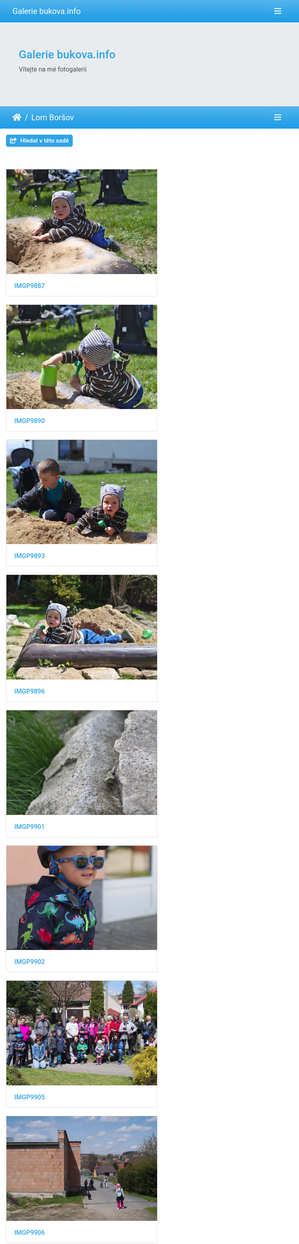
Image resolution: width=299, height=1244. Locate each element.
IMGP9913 (29, 904)
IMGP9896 (179, 401)
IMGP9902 (179, 527)
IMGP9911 (179, 778)
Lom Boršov (52, 117)
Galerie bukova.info (46, 11)
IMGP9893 (29, 401)
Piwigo (191, 1227)
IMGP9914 (179, 904)
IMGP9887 (29, 276)
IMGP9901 (29, 527)
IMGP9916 (179, 1029)
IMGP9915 (29, 1029)
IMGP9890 (179, 275)
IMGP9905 (29, 653)
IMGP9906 (179, 653)
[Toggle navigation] (278, 11)
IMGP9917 (29, 1155)
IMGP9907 (29, 778)
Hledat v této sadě (39, 140)
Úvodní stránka (17, 117)
